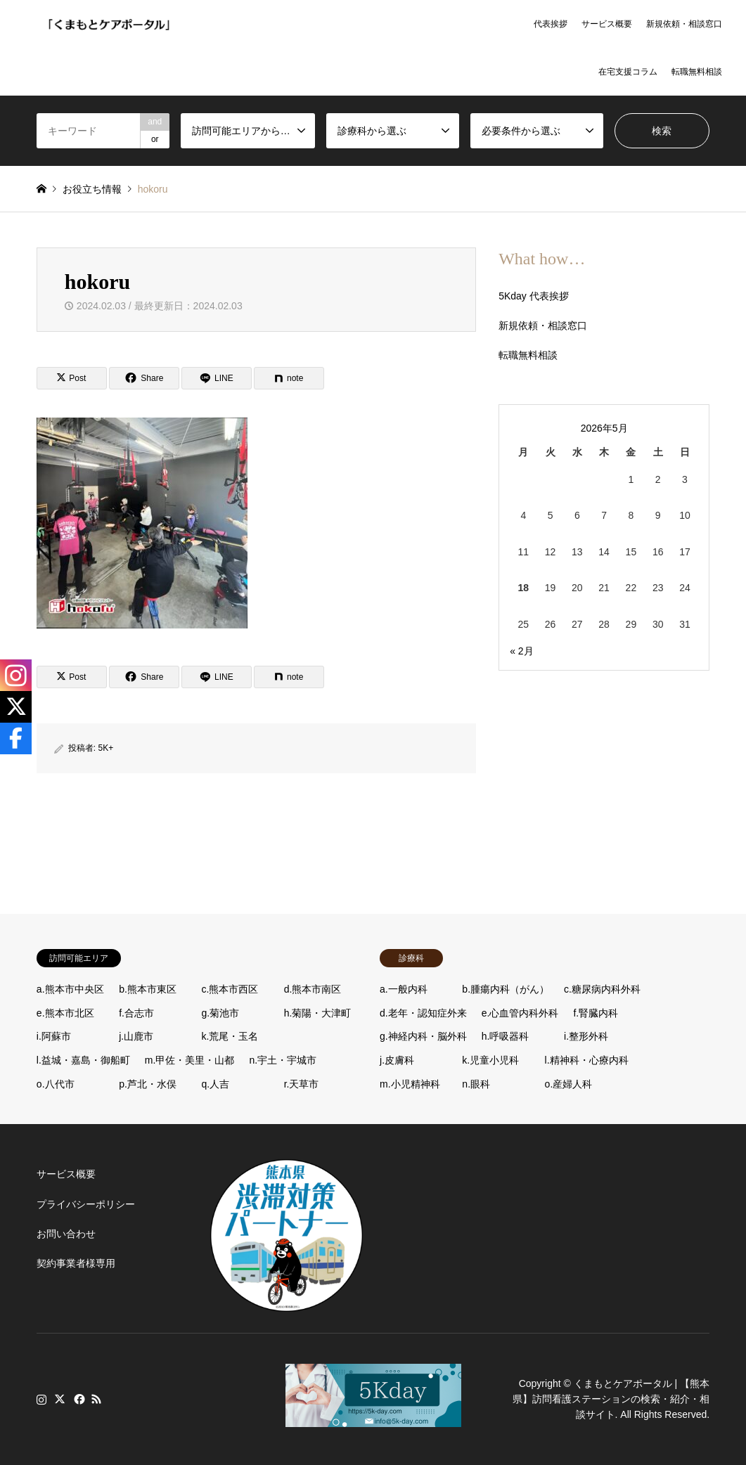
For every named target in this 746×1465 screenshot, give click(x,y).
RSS (96, 1399)
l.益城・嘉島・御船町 (83, 1060)
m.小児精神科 (410, 1084)
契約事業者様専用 (76, 1263)
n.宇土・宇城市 (282, 1060)
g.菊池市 (220, 1013)
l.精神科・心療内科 (587, 1060)
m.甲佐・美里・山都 (190, 1060)
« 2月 (521, 651)
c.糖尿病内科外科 (602, 989)
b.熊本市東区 (147, 989)
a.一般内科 (403, 989)
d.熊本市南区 (313, 989)
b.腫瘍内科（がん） (505, 989)
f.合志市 (136, 1013)
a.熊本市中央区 (70, 989)
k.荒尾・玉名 (229, 1036)
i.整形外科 (586, 1036)
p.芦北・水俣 (147, 1084)
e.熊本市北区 (65, 1013)
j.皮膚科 (397, 1060)
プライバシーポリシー (86, 1204)
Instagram (41, 1399)
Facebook (78, 1399)
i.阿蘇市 (54, 1036)
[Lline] (216, 378)
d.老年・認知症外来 (423, 1013)
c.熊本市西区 (229, 989)
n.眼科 (476, 1084)
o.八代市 (56, 1084)
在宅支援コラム (627, 72)
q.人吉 (215, 1084)
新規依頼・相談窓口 (684, 24)
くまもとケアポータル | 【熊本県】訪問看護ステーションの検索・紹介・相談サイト (611, 1399)
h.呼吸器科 (505, 1036)
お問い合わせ (66, 1233)
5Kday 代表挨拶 (534, 296)
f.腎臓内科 (595, 1013)
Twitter (60, 1399)
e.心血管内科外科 (520, 1013)
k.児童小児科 (490, 1060)
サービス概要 (606, 24)
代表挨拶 (550, 24)
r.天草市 (301, 1084)
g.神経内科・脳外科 (423, 1036)
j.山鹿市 (136, 1036)
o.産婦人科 (569, 1084)
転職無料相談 (696, 72)
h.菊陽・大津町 (318, 1013)
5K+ (106, 748)
